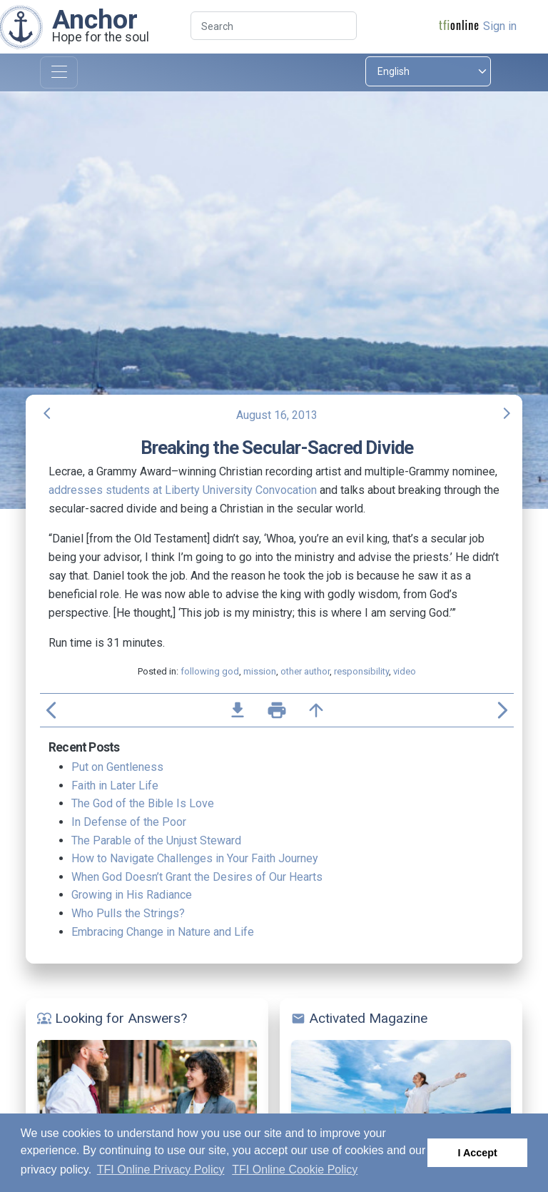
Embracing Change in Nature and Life (162, 932)
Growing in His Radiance (131, 894)
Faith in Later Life (114, 785)
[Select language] (428, 71)
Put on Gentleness (117, 767)
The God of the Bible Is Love (142, 803)
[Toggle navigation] (59, 72)
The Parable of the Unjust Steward (156, 840)
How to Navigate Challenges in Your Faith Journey (194, 858)
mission (259, 671)
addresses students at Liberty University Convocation (183, 490)
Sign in (500, 26)
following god (210, 671)
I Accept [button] (477, 1152)
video (404, 671)
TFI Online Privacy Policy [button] (161, 1169)
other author (305, 671)
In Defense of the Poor (128, 822)
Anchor (95, 19)
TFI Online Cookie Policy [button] (294, 1169)
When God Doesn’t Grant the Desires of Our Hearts (197, 877)
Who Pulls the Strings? (128, 913)
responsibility (361, 671)
